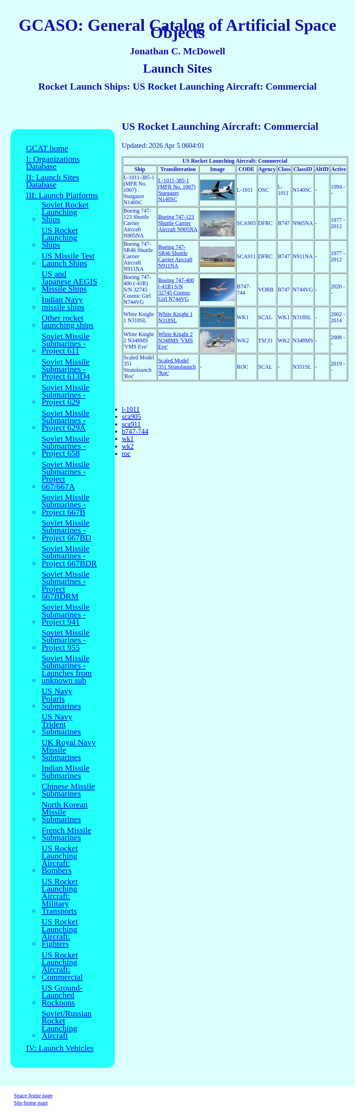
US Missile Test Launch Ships (68, 259)
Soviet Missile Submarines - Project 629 (65, 395)
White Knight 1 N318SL (175, 317)
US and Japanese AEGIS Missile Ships (69, 281)
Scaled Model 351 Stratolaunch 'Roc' (177, 367)
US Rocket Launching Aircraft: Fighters (60, 933)
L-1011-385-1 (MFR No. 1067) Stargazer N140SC (177, 190)
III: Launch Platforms (62, 195)
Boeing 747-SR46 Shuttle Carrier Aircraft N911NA (175, 256)
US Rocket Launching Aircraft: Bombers (60, 859)
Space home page (33, 1095)
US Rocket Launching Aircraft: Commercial (62, 966)
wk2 (127, 446)
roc (126, 453)
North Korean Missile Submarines (65, 812)
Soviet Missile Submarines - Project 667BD (66, 530)
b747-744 (135, 431)
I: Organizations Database (53, 162)
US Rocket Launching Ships (60, 238)
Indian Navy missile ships (63, 303)
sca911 (131, 424)
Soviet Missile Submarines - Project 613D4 (66, 369)
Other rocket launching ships (68, 321)
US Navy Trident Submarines (61, 724)
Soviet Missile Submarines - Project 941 (65, 614)
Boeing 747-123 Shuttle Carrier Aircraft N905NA (177, 223)
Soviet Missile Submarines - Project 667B (65, 505)
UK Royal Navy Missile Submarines (69, 750)
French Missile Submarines (66, 834)
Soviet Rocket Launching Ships (65, 212)
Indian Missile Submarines (65, 771)
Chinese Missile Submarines (68, 790)
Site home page (31, 1103)
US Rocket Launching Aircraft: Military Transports (60, 896)
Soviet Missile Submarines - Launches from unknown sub (67, 669)
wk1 (127, 438)
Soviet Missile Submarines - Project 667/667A (65, 475)
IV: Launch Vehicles (60, 1048)
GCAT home (47, 148)
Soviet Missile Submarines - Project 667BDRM (65, 585)
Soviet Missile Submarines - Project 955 (65, 640)
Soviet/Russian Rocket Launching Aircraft (67, 1024)
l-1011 (130, 409)
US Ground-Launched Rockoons (62, 995)
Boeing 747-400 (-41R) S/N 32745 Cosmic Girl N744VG (176, 289)
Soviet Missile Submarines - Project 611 (65, 344)
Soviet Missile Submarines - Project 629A (65, 421)
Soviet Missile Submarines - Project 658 (65, 446)
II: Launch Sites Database (52, 181)
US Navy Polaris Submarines (61, 699)
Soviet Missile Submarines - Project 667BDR (69, 556)
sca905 (131, 416)
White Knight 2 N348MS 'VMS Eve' (175, 340)
